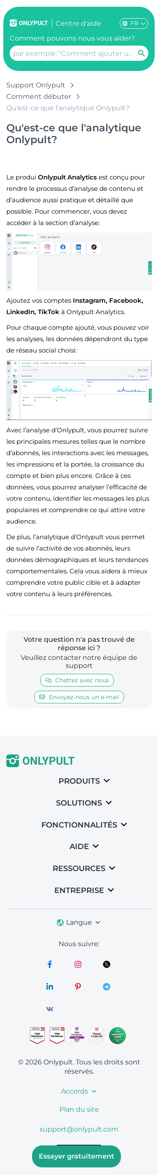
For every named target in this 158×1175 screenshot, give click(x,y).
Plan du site (79, 1109)
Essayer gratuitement (76, 1156)
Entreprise (79, 890)
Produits (79, 781)
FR (134, 23)
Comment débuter (38, 96)
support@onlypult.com (79, 1129)
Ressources (79, 868)
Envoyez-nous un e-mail (79, 697)
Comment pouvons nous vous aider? (72, 38)
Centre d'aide (78, 23)
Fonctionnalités (79, 825)
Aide (79, 846)
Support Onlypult (35, 85)
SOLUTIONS (79, 803)
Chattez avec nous (77, 680)
